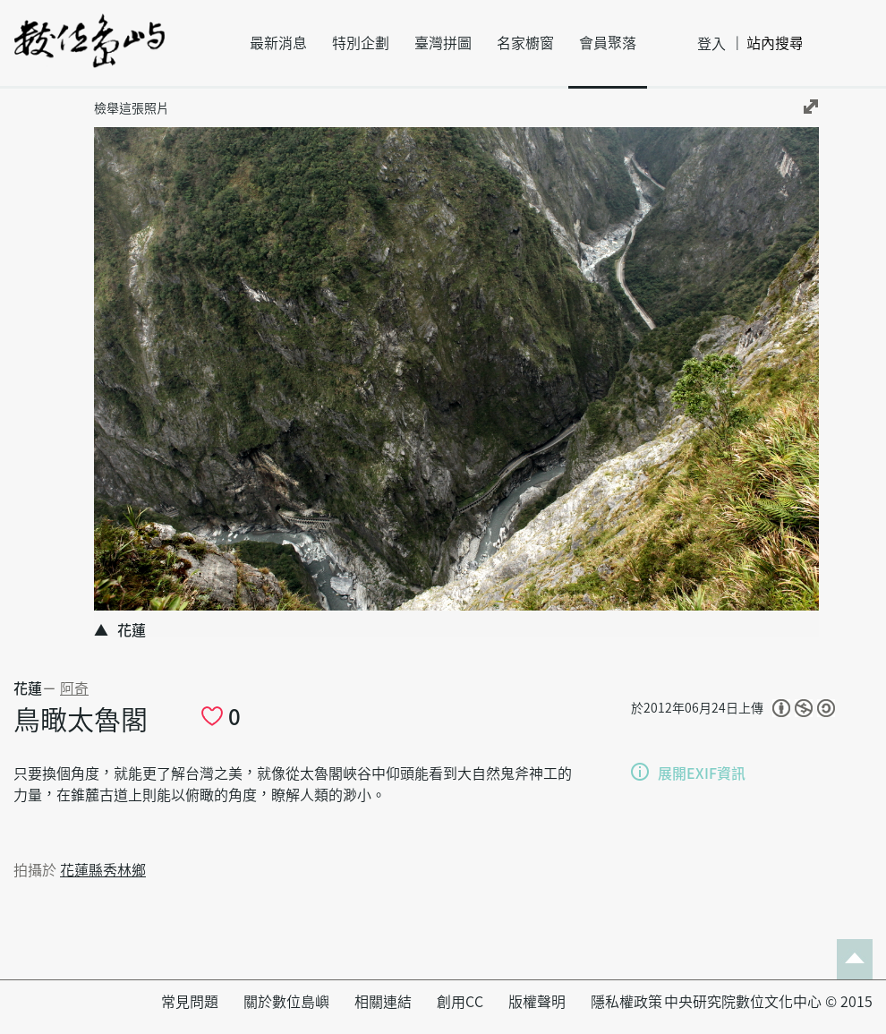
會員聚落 (607, 43)
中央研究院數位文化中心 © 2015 (768, 1002)
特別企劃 (360, 43)
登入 (711, 44)
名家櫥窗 (525, 43)
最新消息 (278, 43)
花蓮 (27, 688)
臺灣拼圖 (443, 43)
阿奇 (74, 688)
